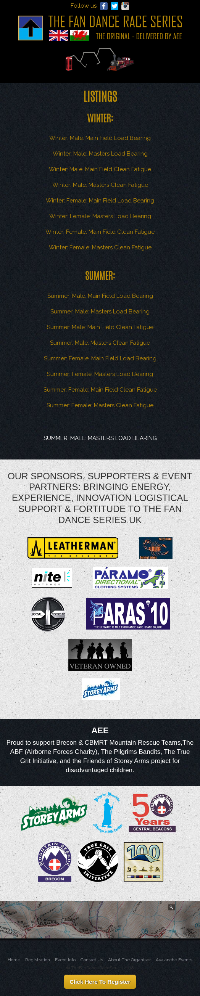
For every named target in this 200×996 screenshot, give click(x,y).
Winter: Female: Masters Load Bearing (100, 216)
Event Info (65, 959)
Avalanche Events (174, 959)
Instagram (125, 6)
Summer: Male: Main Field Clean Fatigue (100, 327)
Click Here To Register (100, 981)
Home (14, 959)
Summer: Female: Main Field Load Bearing (100, 358)
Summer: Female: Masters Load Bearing (100, 374)
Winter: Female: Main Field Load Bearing (100, 200)
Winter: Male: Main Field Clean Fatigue (100, 169)
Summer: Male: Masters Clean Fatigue (100, 342)
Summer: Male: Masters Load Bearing (100, 311)
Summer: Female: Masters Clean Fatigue (100, 405)
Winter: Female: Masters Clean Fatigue (100, 247)
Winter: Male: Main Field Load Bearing (100, 138)
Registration (37, 959)
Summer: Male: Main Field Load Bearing (100, 295)
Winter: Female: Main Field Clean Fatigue (100, 231)
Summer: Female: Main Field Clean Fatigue (100, 389)
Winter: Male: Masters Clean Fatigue (100, 185)
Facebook (104, 6)
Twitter (114, 6)
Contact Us (92, 959)
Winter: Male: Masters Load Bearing (100, 153)
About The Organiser (129, 959)
